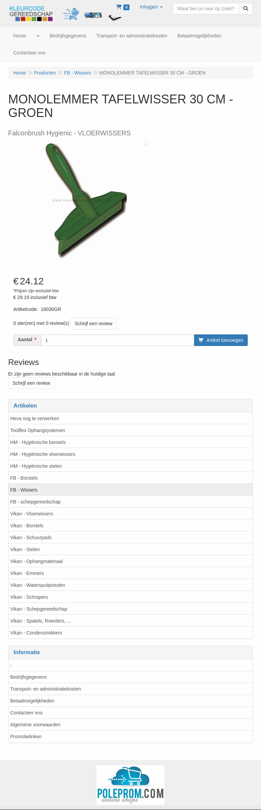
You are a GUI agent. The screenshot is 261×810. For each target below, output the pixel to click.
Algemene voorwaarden (35, 724)
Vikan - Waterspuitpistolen (37, 585)
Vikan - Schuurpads (31, 537)
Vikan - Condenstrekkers (36, 632)
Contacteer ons (26, 712)
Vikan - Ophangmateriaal (36, 561)
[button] (151, 7)
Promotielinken (26, 736)
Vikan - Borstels (27, 525)
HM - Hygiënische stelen (36, 466)
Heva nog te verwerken (34, 418)
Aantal (25, 339)
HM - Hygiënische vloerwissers (42, 454)
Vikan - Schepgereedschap (38, 609)
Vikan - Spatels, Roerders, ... (40, 621)
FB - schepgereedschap (35, 502)
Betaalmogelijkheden (32, 701)
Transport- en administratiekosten (45, 689)
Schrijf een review (93, 323)
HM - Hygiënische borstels (38, 442)
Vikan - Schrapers (29, 597)
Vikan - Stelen (25, 549)
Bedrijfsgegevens (28, 677)
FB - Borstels (24, 478)
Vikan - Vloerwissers (31, 513)
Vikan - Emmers (27, 573)
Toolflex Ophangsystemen (37, 430)
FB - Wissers (23, 490)
